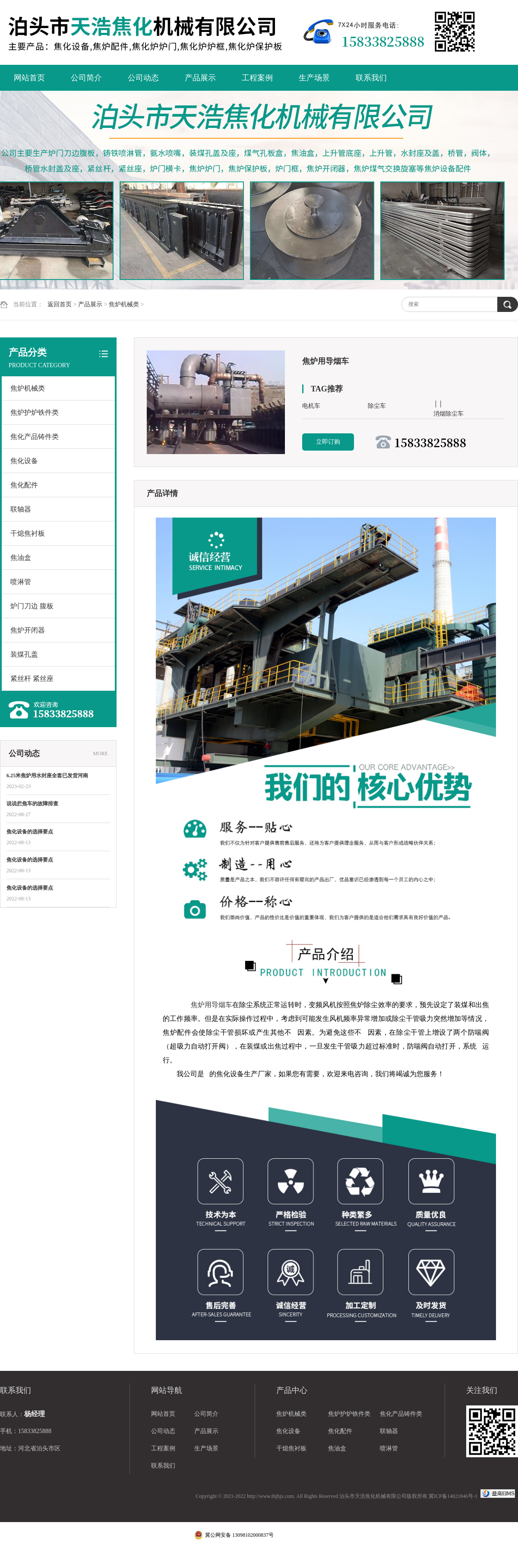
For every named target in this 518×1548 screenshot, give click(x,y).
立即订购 (328, 442)
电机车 (311, 406)
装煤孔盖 (24, 654)
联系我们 (371, 77)
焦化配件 (24, 485)
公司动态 (143, 77)
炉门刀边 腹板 (32, 606)
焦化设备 (24, 460)
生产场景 (314, 77)
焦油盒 (20, 557)
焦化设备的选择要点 (29, 832)
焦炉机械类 (124, 304)
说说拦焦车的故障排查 (32, 804)
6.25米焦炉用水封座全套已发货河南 (47, 775)
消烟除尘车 (448, 413)
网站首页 (29, 77)
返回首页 (59, 304)
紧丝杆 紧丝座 (32, 678)
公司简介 (86, 77)
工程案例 (257, 77)
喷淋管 (20, 581)
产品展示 (200, 77)
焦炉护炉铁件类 (34, 412)
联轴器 (20, 509)
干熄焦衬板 (27, 533)
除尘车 (377, 406)
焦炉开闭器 (27, 630)
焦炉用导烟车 (211, 1004)
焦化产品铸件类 (34, 436)
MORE (100, 753)
